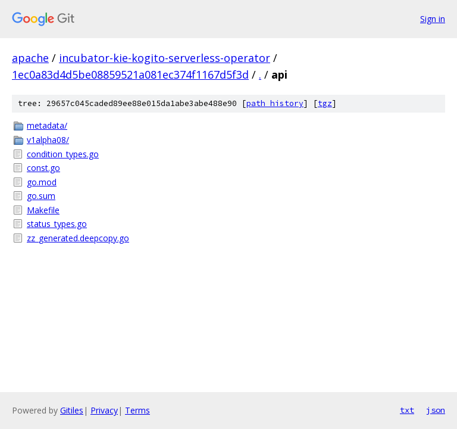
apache (30, 58)
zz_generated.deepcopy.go (78, 238)
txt (407, 410)
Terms (137, 410)
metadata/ (47, 125)
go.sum (41, 195)
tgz (325, 103)
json (435, 410)
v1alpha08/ (48, 139)
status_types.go (57, 223)
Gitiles (71, 410)
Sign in (432, 18)
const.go (43, 167)
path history (274, 103)
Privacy (104, 410)
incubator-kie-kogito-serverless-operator (164, 58)
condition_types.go (63, 154)
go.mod (42, 182)
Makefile (43, 210)
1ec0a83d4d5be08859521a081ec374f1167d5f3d (130, 74)
